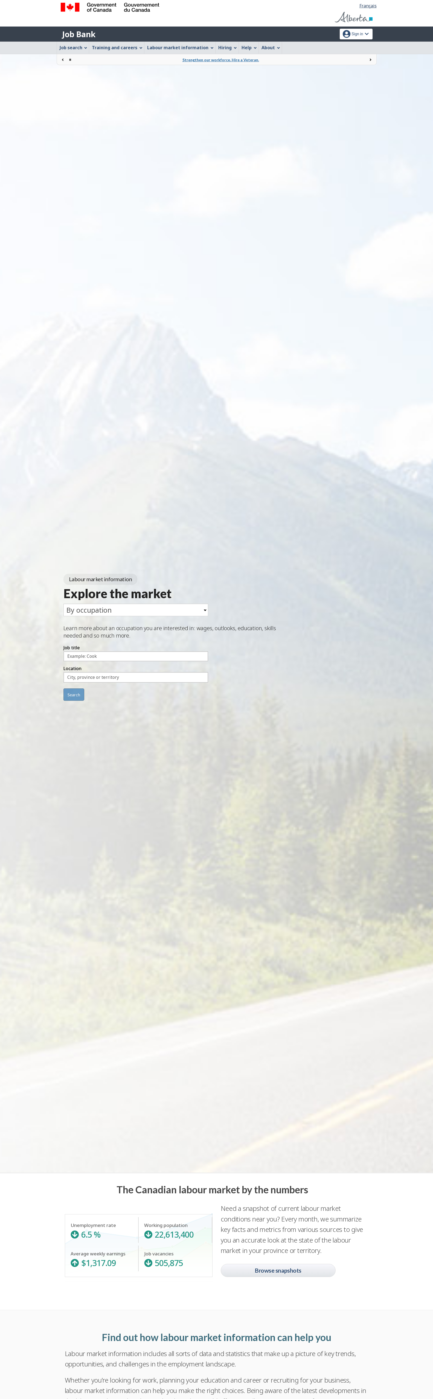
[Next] (370, 59)
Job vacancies (175, 1258)
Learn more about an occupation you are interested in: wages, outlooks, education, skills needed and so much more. (169, 631)
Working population (175, 1230)
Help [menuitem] (249, 48)
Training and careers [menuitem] (117, 48)
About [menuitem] (270, 48)
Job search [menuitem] (74, 48)
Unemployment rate (102, 1230)
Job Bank (78, 34)
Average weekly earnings (102, 1258)
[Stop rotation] (70, 59)
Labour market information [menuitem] (180, 48)
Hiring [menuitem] (227, 48)
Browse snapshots (278, 1270)
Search (74, 694)
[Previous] (63, 59)
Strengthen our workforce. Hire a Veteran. (220, 59)
